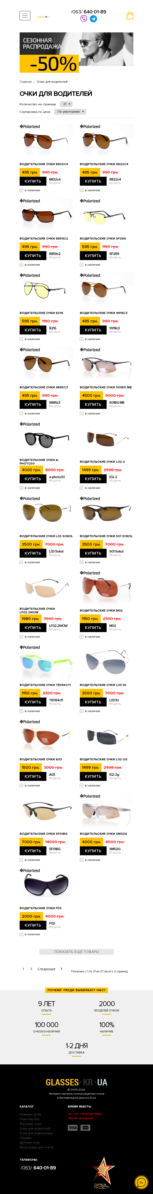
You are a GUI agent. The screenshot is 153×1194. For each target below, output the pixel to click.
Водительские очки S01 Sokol (106, 536)
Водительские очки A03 (41, 759)
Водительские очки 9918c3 (104, 313)
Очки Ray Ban (30, 1119)
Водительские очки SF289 (103, 238)
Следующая (46, 969)
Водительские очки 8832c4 (44, 164)
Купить (33, 181)
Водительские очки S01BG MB (106, 387)
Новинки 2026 (30, 1114)
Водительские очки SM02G (103, 834)
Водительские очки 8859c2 (44, 238)
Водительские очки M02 (101, 610)
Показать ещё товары (76, 952)
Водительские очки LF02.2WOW (37, 610)
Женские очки (30, 1124)
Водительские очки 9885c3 (44, 387)
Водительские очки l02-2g (103, 759)
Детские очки (30, 1142)
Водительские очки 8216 (41, 313)
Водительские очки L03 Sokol (46, 536)
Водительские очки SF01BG (44, 834)
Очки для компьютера (36, 1133)
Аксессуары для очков (37, 1147)
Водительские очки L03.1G (103, 685)
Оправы (25, 1138)
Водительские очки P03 (41, 908)
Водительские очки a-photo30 (39, 461)
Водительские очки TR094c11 (45, 685)
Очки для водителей (35, 1128)
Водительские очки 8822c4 (104, 164)
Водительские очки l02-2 (102, 462)
